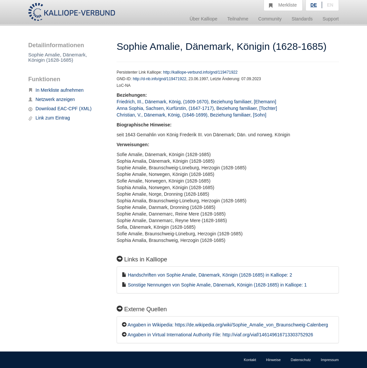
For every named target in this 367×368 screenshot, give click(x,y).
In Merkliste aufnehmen (56, 90)
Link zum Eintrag (49, 117)
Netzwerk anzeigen (51, 99)
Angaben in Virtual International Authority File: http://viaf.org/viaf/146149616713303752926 (220, 334)
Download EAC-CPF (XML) (60, 108)
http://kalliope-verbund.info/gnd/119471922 (200, 72)
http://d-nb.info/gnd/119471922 (159, 79)
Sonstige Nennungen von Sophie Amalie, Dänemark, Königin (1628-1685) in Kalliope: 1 (217, 284)
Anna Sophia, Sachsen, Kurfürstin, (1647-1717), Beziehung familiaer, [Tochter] (197, 108)
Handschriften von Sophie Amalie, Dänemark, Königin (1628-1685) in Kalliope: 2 (210, 275)
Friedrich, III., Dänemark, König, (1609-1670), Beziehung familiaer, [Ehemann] (196, 101)
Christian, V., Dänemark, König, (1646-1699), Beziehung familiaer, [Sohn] (191, 114)
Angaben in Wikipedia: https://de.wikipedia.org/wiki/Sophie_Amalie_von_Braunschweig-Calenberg (228, 324)
